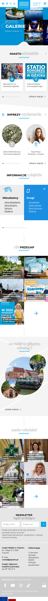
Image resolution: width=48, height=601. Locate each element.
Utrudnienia (34, 202)
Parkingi (32, 211)
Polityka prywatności (33, 563)
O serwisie (33, 552)
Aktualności (33, 557)
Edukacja (9, 211)
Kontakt (32, 555)
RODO (31, 560)
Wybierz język (37, 4)
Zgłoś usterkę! (35, 205)
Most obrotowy (35, 208)
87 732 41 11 (10, 569)
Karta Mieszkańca (12, 202)
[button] (2, 26)
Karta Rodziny (11, 205)
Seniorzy (8, 208)
